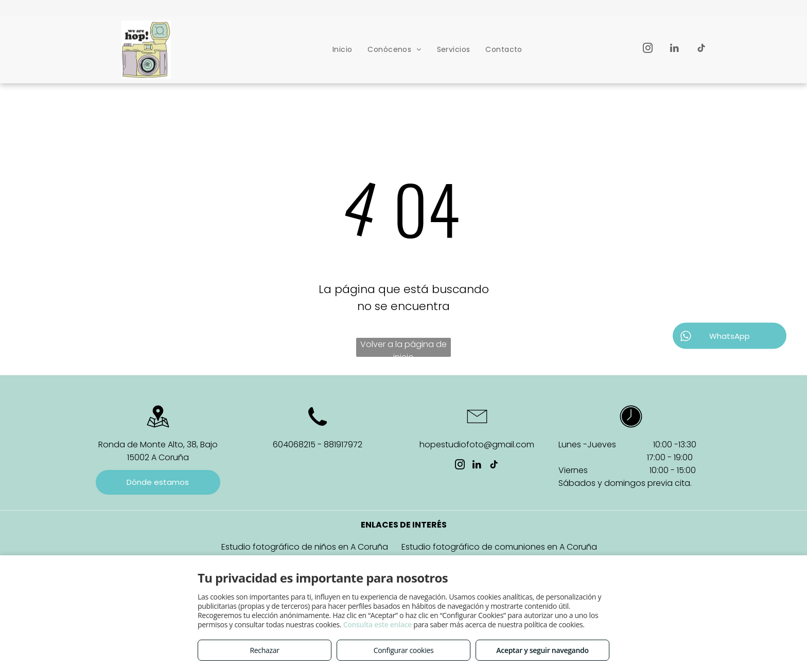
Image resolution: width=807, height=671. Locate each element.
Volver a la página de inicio (403, 347)
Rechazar (264, 650)
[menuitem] (342, 50)
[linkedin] (674, 49)
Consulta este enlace (377, 624)
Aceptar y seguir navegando (542, 650)
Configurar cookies (404, 650)
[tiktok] (701, 49)
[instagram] (647, 49)
